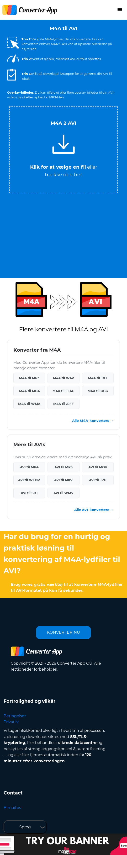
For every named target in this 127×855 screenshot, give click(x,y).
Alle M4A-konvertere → (93, 421)
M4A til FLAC (63, 391)
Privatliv (11, 722)
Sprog (25, 827)
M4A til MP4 (29, 391)
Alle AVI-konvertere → (94, 510)
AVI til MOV (97, 467)
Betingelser (15, 716)
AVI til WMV (63, 493)
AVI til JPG (97, 480)
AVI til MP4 (29, 467)
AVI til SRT (29, 493)
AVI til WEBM (29, 480)
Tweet (82, 104)
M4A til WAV (63, 378)
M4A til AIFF (63, 404)
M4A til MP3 (29, 378)
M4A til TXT (97, 378)
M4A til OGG (98, 391)
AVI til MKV (63, 480)
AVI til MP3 (63, 467)
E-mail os (12, 807)
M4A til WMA (29, 404)
